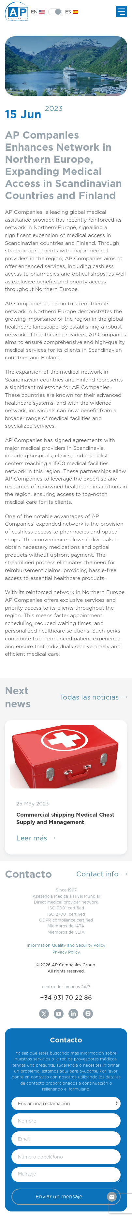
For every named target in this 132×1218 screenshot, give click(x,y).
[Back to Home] (18, 12)
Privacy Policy (66, 952)
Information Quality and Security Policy (66, 945)
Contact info (101, 874)
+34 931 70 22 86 (66, 997)
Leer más (35, 838)
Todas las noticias (93, 697)
